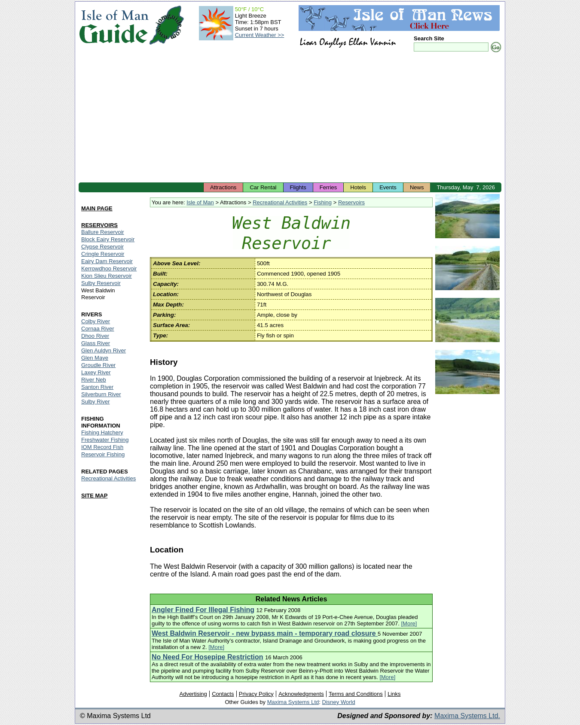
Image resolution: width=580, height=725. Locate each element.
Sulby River (95, 401)
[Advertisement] (290, 118)
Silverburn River (101, 394)
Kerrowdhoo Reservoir (109, 268)
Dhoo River (95, 336)
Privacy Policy (256, 694)
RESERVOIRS (99, 225)
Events (388, 187)
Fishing (323, 202)
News (417, 187)
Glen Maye (94, 358)
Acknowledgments (301, 694)
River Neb (93, 379)
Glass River (95, 343)
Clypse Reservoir (102, 246)
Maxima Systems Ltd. (467, 715)
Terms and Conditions (356, 694)
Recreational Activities (280, 202)
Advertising (193, 694)
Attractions (223, 187)
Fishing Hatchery (102, 432)
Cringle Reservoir (102, 254)
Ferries (328, 187)
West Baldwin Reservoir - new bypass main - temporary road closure (265, 633)
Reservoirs (351, 202)
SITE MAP (94, 495)
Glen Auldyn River (103, 350)
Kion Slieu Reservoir (106, 276)
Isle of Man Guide (114, 25)
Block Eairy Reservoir (107, 239)
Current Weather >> (259, 35)
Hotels (358, 187)
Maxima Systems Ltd (293, 702)
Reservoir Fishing (103, 454)
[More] (409, 623)
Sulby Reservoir (101, 283)
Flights (298, 187)
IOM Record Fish (102, 447)
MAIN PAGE (97, 208)
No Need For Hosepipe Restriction (207, 657)
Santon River (97, 387)
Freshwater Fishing (105, 440)
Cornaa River (97, 328)
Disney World (338, 702)
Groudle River (98, 365)
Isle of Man (200, 202)
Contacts (223, 694)
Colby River (95, 321)
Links (394, 694)
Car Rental (263, 187)
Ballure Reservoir (102, 232)
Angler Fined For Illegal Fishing (203, 609)
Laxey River (96, 372)
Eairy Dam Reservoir (107, 261)
